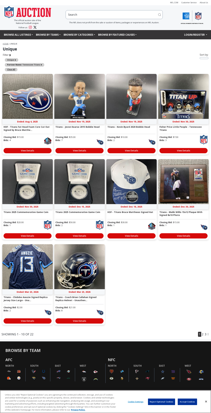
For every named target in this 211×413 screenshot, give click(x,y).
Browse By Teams (47, 34)
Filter (7, 55)
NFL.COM (174, 2)
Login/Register (194, 34)
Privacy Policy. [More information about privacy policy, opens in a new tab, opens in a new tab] (78, 409)
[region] (105, 401)
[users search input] (114, 14)
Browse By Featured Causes (116, 34)
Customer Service (189, 2)
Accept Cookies (187, 401)
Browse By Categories (78, 34)
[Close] (206, 401)
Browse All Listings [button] (17, 34)
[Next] (208, 334)
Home (6, 43)
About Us (204, 2)
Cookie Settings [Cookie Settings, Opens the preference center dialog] (136, 401)
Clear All (11, 69)
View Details (27, 150)
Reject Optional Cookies (161, 401)
